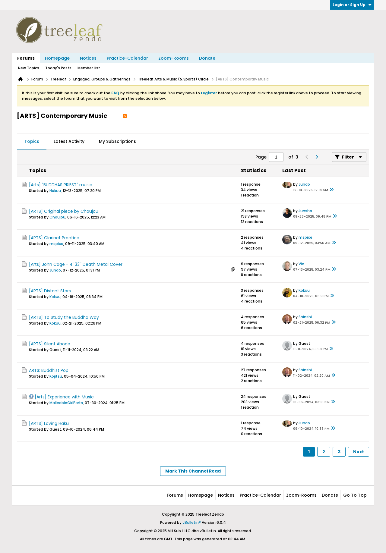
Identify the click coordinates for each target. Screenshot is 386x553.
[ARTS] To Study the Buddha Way (64, 317)
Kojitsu (55, 376)
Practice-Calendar (127, 58)
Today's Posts (58, 68)
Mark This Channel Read (193, 471)
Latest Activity (69, 141)
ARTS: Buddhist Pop (48, 370)
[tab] (31, 141)
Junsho (305, 210)
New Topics (28, 68)
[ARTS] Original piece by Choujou (63, 211)
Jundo (304, 184)
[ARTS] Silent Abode (49, 344)
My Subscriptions (117, 141)
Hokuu (55, 190)
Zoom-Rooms (173, 58)
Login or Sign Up (352, 4)
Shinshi (305, 316)
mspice (56, 243)
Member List (89, 68)
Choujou (57, 217)
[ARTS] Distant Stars (50, 291)
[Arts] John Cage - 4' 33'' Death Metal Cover (75, 264)
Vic (301, 263)
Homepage (57, 58)
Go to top (355, 495)
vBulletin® (191, 522)
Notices (88, 58)
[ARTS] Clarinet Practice (54, 238)
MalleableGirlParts (66, 402)
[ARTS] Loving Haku (49, 423)
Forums (26, 58)
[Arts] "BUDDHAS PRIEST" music (60, 185)
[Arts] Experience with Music (64, 397)
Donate (207, 58)
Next (358, 452)
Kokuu (55, 296)
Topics (31, 141)
